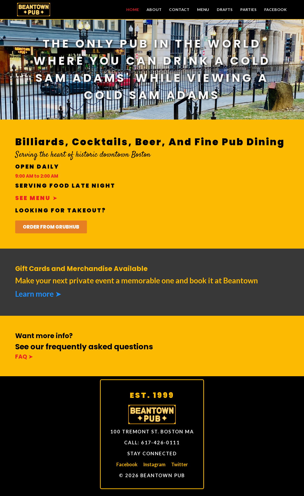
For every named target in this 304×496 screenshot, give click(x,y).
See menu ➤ (36, 198)
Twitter (179, 464)
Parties (248, 9)
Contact (179, 9)
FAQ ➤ (24, 357)
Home (132, 9)
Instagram (154, 464)
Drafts (225, 9)
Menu (203, 9)
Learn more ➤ (38, 293)
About (154, 9)
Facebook (275, 9)
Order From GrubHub (51, 227)
